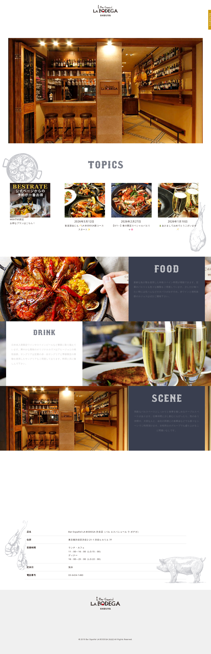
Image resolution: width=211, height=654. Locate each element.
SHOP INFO (192, 4)
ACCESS (121, 26)
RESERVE (208, 21)
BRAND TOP (170, 4)
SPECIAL (81, 26)
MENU (62, 26)
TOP (45, 26)
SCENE (101, 26)
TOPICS (163, 26)
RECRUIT (142, 26)
